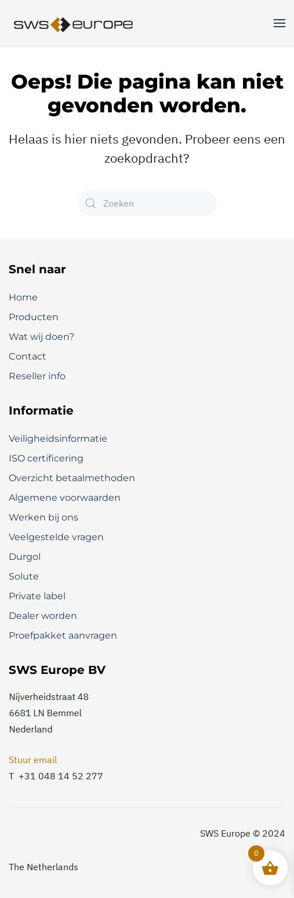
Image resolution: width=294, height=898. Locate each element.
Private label (37, 596)
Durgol (25, 556)
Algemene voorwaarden (65, 497)
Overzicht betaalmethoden (72, 477)
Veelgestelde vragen (56, 537)
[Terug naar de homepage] (74, 23)
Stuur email (33, 759)
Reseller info (37, 376)
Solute (24, 576)
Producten (34, 316)
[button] (279, 23)
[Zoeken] (147, 203)
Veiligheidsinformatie (58, 438)
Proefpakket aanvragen (63, 635)
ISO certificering (46, 458)
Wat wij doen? (41, 336)
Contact (27, 356)
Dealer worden (43, 615)
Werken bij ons (43, 517)
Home (23, 297)
